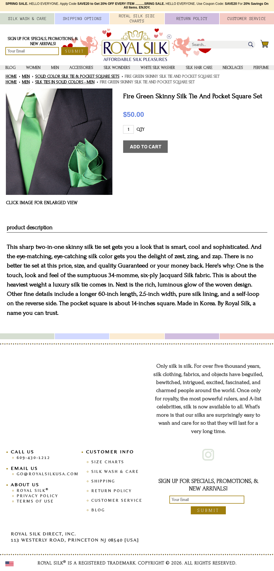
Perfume (261, 67)
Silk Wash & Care (115, 471)
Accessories (81, 67)
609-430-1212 (33, 457)
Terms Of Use (35, 501)
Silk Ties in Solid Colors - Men (64, 82)
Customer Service (116, 500)
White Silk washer (157, 67)
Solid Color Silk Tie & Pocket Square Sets (77, 76)
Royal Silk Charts (137, 18)
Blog (10, 67)
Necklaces (233, 67)
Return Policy (111, 490)
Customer (246, 19)
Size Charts (107, 462)
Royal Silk (33, 490)
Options (82, 19)
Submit (74, 51)
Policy (192, 19)
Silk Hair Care (199, 67)
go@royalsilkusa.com (48, 474)
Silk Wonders (117, 67)
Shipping (103, 481)
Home (11, 76)
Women (33, 67)
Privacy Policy (37, 495)
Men (55, 67)
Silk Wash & (27, 19)
